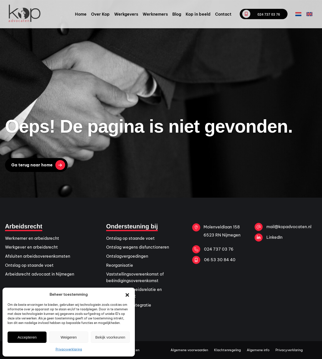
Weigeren (69, 337)
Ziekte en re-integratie (128, 305)
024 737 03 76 (261, 14)
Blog (176, 14)
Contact (223, 14)
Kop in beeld (198, 14)
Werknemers (155, 14)
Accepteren (27, 337)
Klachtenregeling (227, 350)
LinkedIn (269, 237)
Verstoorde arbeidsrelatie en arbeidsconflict (134, 292)
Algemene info (258, 350)
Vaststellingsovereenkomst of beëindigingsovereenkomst (135, 277)
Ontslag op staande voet (29, 265)
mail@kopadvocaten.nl (283, 227)
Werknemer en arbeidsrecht (32, 238)
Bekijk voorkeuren (110, 337)
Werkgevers (126, 14)
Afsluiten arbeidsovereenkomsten (37, 256)
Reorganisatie (119, 265)
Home (81, 14)
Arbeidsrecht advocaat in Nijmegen (39, 274)
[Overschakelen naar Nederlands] (298, 14)
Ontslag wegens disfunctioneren (137, 247)
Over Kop (100, 14)
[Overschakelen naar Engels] (309, 14)
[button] (127, 294)
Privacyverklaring (69, 349)
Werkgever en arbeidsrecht (31, 247)
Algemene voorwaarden (189, 350)
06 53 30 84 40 (213, 260)
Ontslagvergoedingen (127, 256)
